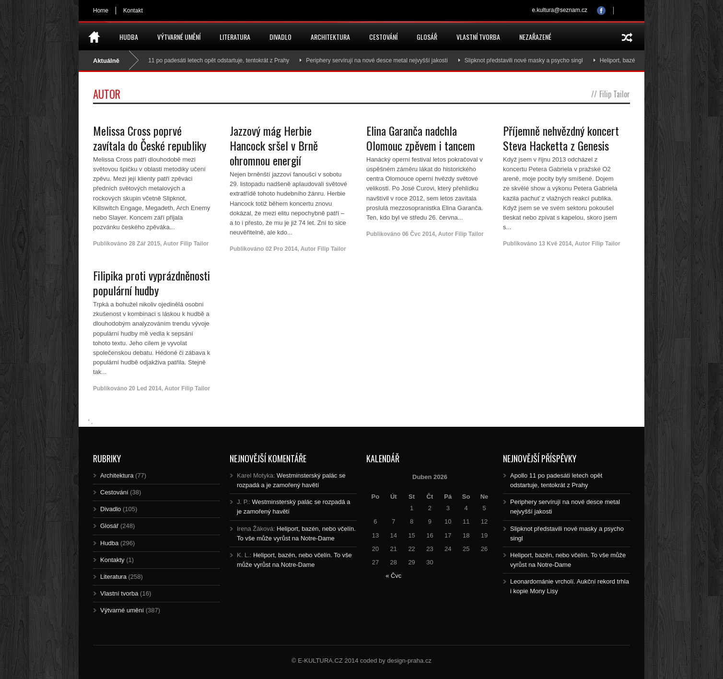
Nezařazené (535, 37)
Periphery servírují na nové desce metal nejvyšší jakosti (380, 60)
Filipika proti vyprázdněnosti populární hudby (151, 283)
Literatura (235, 37)
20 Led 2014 (145, 388)
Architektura (330, 37)
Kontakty (112, 559)
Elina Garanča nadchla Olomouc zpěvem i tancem (420, 138)
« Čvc (393, 575)
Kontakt (133, 10)
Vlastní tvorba (478, 37)
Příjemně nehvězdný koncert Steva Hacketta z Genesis (561, 138)
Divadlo (280, 37)
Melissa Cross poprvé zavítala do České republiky (149, 138)
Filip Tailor (194, 243)
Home (100, 10)
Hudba (128, 37)
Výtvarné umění (178, 37)
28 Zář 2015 (144, 243)
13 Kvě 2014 (555, 243)
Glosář (427, 37)
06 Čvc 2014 (418, 234)
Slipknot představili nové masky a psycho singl (527, 60)
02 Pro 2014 (282, 249)
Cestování (383, 37)
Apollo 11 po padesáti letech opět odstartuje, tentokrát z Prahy (213, 60)
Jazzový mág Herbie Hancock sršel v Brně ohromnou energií (274, 145)
